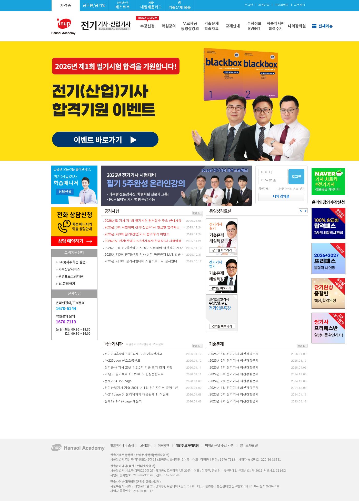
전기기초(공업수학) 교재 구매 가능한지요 (133, 353)
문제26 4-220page (118, 381)
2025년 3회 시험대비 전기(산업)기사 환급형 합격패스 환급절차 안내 (146, 227)
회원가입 (264, 5)
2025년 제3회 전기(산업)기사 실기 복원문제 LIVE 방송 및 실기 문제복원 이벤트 (146, 254)
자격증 (65, 5)
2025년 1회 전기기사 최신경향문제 (234, 367)
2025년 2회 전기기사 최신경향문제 (234, 360)
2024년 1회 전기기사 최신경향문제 (234, 387)
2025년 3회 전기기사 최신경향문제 (234, 353)
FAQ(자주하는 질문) (72, 262)
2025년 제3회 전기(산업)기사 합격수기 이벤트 (137, 234)
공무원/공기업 (94, 5)
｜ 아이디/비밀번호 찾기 (289, 188)
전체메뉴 (325, 26)
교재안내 (233, 26)
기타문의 (158, 344)
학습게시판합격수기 (276, 26)
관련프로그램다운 (70, 276)
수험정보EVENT (254, 26)
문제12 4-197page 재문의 (123, 401)
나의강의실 (297, 26)
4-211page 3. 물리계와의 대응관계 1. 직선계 (137, 394)
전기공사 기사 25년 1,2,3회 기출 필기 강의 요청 (138, 367)
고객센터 (299, 5)
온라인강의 (144, 344)
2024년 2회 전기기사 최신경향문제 (234, 381)
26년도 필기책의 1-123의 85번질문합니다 (134, 374)
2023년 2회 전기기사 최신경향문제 (234, 401)
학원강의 (169, 26)
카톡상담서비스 (69, 269)
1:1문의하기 (66, 284)
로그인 (249, 5)
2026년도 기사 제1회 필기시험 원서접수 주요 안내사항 (143, 220)
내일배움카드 (151, 5)
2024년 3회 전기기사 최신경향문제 (234, 374)
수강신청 (147, 22)
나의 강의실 (281, 196)
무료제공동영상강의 (190, 26)
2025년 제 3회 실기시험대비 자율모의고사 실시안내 (141, 261)
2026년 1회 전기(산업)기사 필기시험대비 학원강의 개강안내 (146, 247)
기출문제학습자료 (211, 26)
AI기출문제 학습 (179, 5)
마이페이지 (282, 5)
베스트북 (122, 5)
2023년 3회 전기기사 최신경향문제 (234, 394)
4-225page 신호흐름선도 (122, 360)
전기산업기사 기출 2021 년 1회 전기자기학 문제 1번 (141, 387)
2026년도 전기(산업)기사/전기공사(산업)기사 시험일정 (143, 240)
